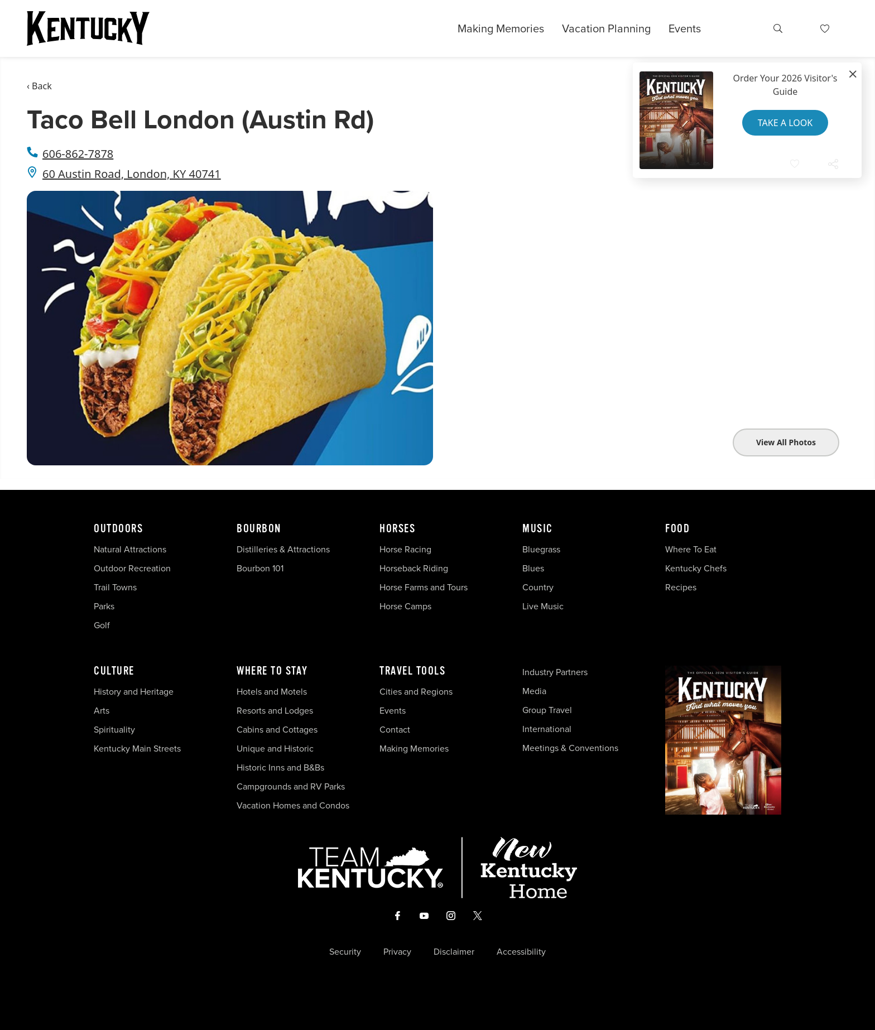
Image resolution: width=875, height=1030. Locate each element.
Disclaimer (454, 951)
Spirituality (115, 729)
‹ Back (39, 86)
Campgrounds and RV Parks (291, 786)
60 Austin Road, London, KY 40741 (131, 173)
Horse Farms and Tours (423, 587)
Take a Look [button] (785, 123)
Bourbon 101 (260, 568)
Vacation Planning (606, 28)
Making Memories (501, 28)
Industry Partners (555, 672)
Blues (533, 568)
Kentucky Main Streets (137, 748)
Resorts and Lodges (275, 710)
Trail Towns (115, 587)
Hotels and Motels (272, 691)
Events (685, 28)
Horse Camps (405, 606)
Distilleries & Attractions (283, 549)
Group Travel (547, 710)
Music (537, 529)
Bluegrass (541, 549)
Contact (394, 729)
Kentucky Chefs (696, 568)
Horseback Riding (413, 568)
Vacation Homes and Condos (293, 805)
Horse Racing (405, 549)
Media (534, 691)
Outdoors (118, 529)
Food (677, 529)
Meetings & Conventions (570, 748)
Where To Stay (272, 671)
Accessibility (521, 951)
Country (538, 587)
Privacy (397, 951)
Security (345, 951)
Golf (102, 625)
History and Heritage (135, 691)
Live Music (543, 606)
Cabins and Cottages (277, 729)
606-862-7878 (77, 153)
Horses (397, 529)
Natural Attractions (130, 549)
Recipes (682, 587)
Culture (114, 671)
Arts (101, 710)
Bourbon (259, 529)
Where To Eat (691, 549)
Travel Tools (412, 671)
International (546, 729)
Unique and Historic (275, 748)
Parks (104, 606)
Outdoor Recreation (132, 568)
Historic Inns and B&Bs (280, 767)
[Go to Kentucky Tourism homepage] (88, 28)
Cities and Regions (416, 691)
